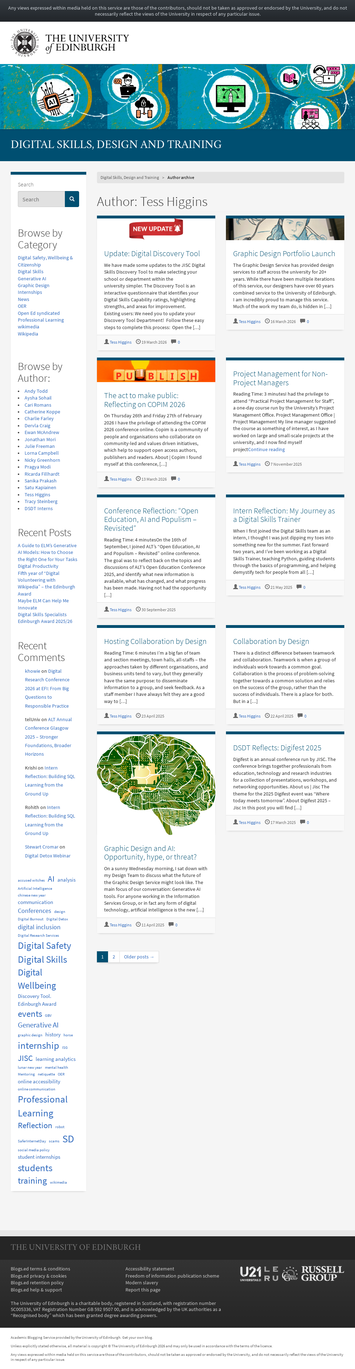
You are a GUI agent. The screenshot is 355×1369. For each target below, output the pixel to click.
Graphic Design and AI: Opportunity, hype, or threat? (150, 852)
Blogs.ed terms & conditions (40, 1269)
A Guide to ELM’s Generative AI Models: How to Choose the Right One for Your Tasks (47, 552)
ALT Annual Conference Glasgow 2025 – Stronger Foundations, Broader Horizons (48, 737)
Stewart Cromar (41, 847)
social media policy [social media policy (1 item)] (34, 1150)
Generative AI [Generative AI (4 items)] (38, 1025)
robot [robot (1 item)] (60, 1127)
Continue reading (266, 449)
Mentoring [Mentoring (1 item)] (26, 1074)
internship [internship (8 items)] (38, 1045)
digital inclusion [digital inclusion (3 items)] (39, 927)
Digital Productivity (38, 566)
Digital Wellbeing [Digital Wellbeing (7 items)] (37, 979)
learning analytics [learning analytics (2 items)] (56, 1059)
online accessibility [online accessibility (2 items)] (39, 1081)
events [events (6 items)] (30, 1013)
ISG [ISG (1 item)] (65, 1047)
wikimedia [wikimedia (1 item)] (58, 1182)
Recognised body (31, 1315)
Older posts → (139, 957)
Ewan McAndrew (42, 432)
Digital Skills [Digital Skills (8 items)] (42, 959)
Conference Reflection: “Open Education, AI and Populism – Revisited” (151, 519)
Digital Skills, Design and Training (116, 145)
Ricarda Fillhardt (42, 474)
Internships (30, 292)
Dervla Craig (37, 426)
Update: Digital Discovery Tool (152, 253)
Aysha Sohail (38, 398)
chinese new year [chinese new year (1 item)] (32, 895)
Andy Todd (36, 391)
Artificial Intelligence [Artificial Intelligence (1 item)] (35, 888)
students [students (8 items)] (35, 1168)
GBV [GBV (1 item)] (48, 1015)
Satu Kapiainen (40, 488)
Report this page (142, 1290)
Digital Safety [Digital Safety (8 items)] (44, 945)
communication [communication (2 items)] (35, 902)
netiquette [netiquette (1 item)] (46, 1074)
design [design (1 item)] (59, 911)
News (23, 299)
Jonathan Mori (40, 440)
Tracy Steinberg (41, 501)
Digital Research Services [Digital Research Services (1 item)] (38, 935)
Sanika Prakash (41, 481)
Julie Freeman (40, 446)
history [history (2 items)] (53, 1034)
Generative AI (32, 279)
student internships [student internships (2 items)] (39, 1156)
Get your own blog (137, 1337)
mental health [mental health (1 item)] (56, 1067)
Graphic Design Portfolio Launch (284, 253)
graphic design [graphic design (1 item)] (30, 1035)
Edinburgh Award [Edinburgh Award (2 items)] (37, 1003)
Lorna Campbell (42, 453)
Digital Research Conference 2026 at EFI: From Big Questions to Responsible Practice (47, 688)
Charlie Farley (39, 419)
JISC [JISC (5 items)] (25, 1058)
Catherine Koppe (42, 412)
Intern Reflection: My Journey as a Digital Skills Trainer (284, 515)
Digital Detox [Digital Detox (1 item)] (57, 919)
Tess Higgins (37, 495)
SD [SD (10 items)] (68, 1138)
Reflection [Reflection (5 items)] (35, 1125)
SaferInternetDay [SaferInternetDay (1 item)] (32, 1141)
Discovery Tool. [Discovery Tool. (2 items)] (34, 996)
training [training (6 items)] (32, 1180)
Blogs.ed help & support (36, 1290)
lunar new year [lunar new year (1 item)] (30, 1067)
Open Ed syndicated (39, 313)
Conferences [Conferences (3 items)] (34, 910)
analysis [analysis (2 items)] (66, 879)
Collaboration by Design (271, 641)
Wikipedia (28, 334)
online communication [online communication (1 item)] (36, 1089)
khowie (32, 671)
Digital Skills (30, 272)
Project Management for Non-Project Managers (280, 378)
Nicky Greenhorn (42, 460)
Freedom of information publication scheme (172, 1276)
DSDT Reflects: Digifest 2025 (277, 747)
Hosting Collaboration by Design (155, 641)
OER (22, 306)
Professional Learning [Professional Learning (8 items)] (43, 1106)
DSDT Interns (39, 509)
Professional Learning (41, 320)
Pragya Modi (38, 467)
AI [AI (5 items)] (51, 879)
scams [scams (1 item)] (54, 1141)
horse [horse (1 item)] (68, 1035)
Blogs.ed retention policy (37, 1283)
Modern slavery (141, 1283)
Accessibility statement (149, 1269)
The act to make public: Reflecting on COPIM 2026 (144, 399)
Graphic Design (34, 285)
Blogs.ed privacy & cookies (39, 1276)
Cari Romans (38, 405)
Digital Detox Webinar (48, 856)
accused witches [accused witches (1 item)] (31, 880)
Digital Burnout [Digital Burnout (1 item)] (30, 919)
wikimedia (28, 327)
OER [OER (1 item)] (61, 1074)
